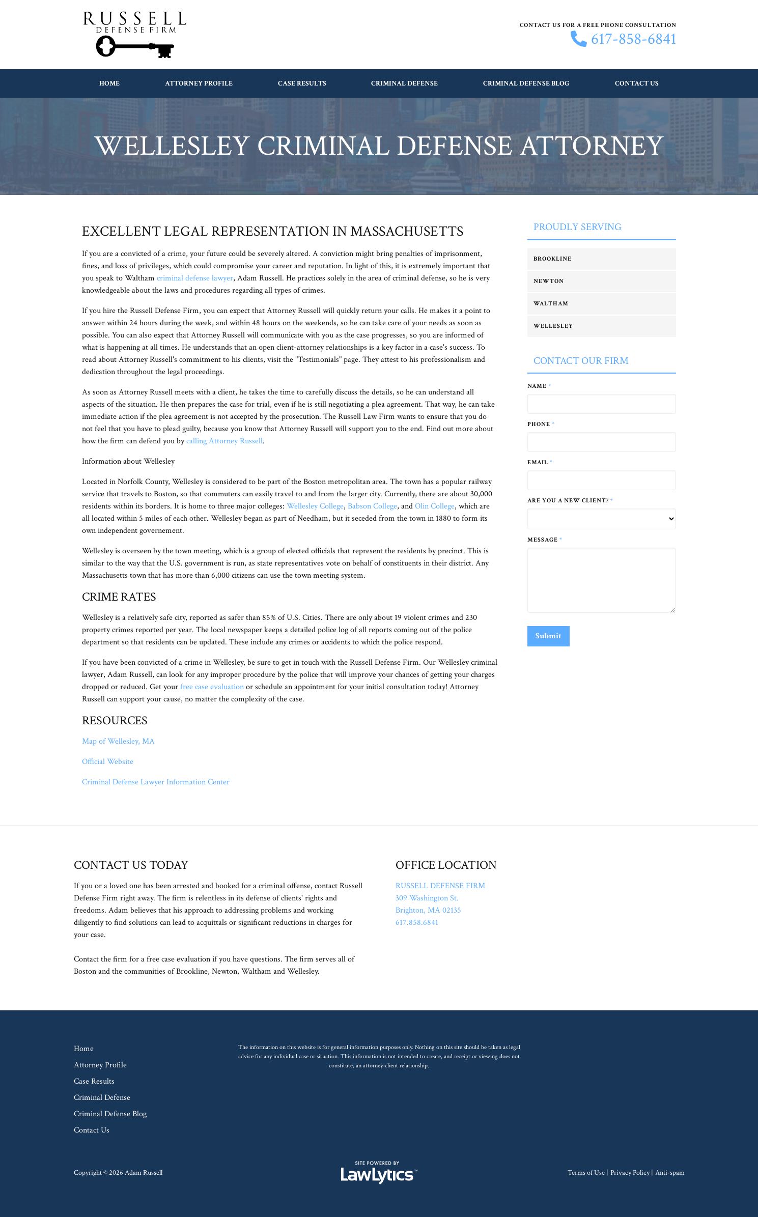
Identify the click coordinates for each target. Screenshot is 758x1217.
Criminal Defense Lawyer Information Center (156, 782)
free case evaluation (212, 687)
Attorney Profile (199, 83)
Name (539, 386)
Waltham (551, 303)
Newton (549, 281)
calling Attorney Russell (224, 441)
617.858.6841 (417, 922)
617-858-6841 (634, 39)
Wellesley (553, 326)
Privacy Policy (630, 1172)
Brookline (553, 259)
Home (109, 83)
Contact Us (637, 83)
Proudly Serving (578, 227)
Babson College (372, 506)
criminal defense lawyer (195, 278)
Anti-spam (670, 1172)
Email (540, 462)
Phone (541, 424)
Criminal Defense (404, 83)
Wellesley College (315, 506)
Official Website (107, 761)
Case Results (302, 83)
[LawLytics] (379, 1172)
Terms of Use (586, 1172)
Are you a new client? (570, 500)
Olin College (435, 506)
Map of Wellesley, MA (118, 741)
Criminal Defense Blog (526, 83)
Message (545, 540)
